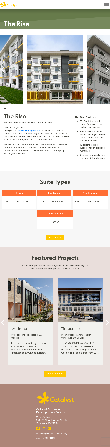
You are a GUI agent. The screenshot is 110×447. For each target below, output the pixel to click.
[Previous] (3, 69)
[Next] (107, 69)
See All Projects (55, 373)
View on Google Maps (14, 127)
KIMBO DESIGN (50, 438)
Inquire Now (55, 237)
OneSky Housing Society (28, 130)
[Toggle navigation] (106, 4)
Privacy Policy (62, 434)
